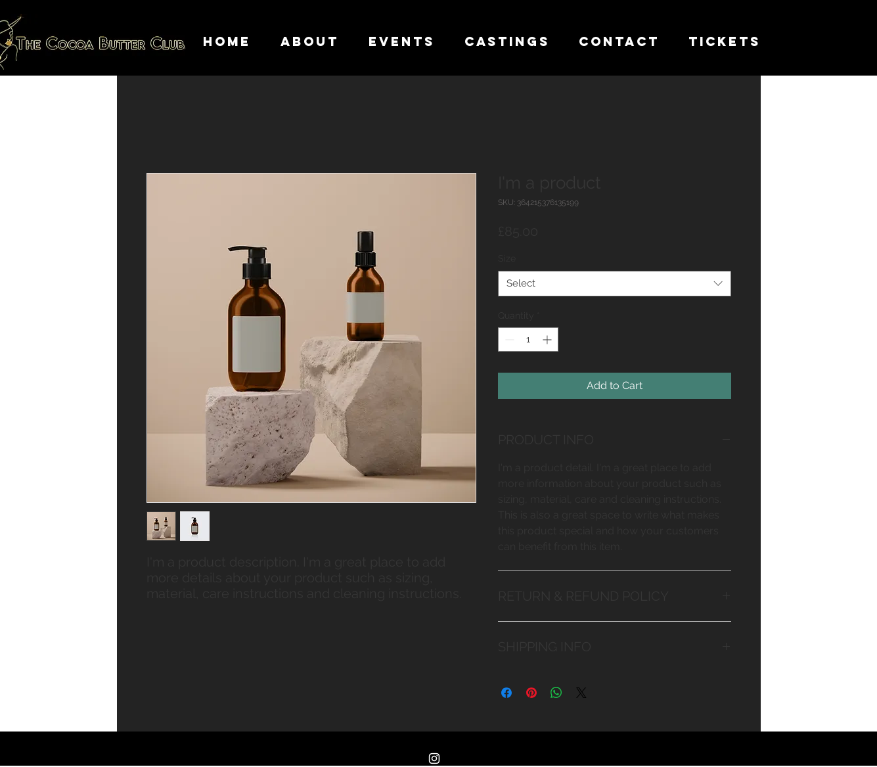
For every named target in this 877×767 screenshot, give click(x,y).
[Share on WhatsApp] (556, 693)
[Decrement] (508, 339)
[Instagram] (434, 758)
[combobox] (614, 283)
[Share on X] (581, 693)
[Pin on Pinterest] (531, 693)
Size (507, 258)
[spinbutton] (528, 339)
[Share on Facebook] (506, 693)
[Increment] (548, 339)
